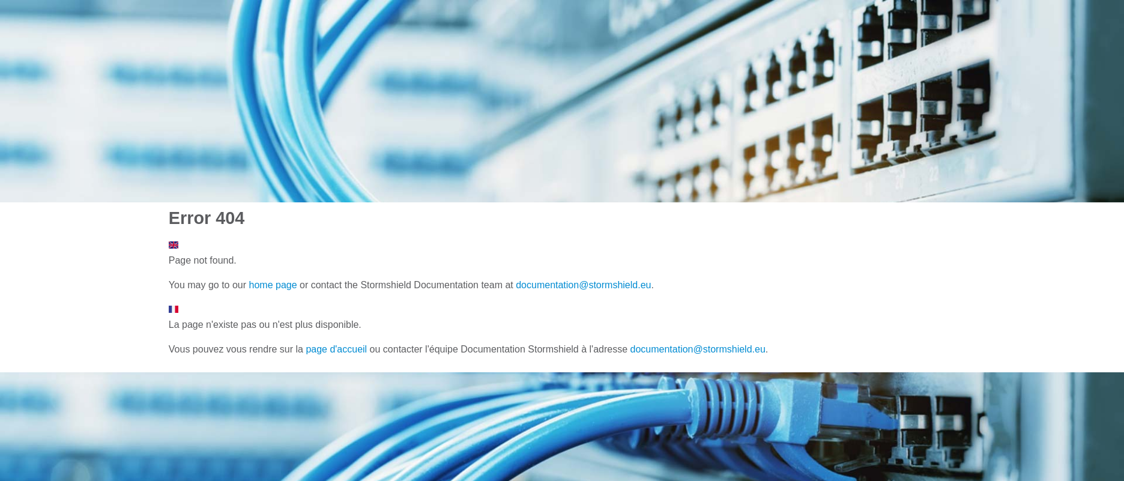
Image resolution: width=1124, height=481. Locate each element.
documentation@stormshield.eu (583, 285)
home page (273, 285)
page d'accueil (336, 349)
